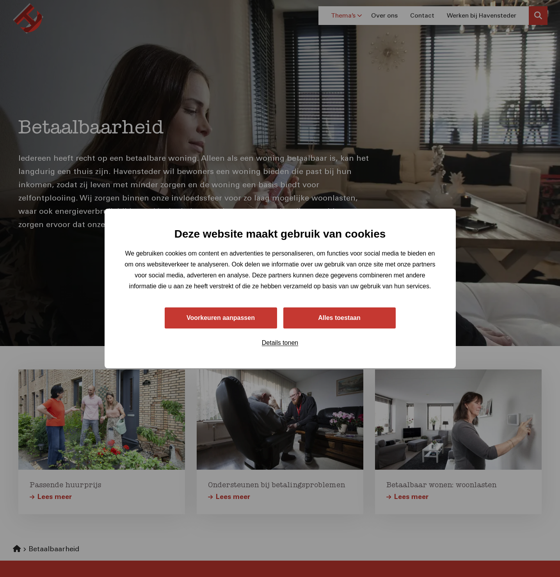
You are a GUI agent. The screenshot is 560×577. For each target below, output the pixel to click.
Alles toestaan (339, 317)
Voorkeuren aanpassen (221, 317)
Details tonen (280, 342)
